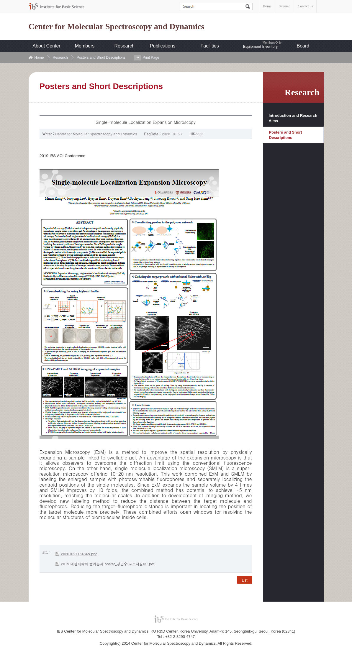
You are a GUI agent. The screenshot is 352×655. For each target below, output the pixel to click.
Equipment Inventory (260, 46)
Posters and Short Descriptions (101, 57)
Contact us (305, 6)
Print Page (151, 57)
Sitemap (284, 6)
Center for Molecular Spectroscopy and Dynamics (116, 26)
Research (124, 45)
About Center (46, 45)
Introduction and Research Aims (293, 118)
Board (303, 45)
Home (267, 6)
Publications (162, 45)
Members (85, 45)
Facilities (210, 45)
